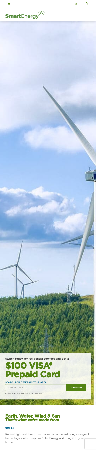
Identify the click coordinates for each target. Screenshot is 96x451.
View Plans (76, 387)
